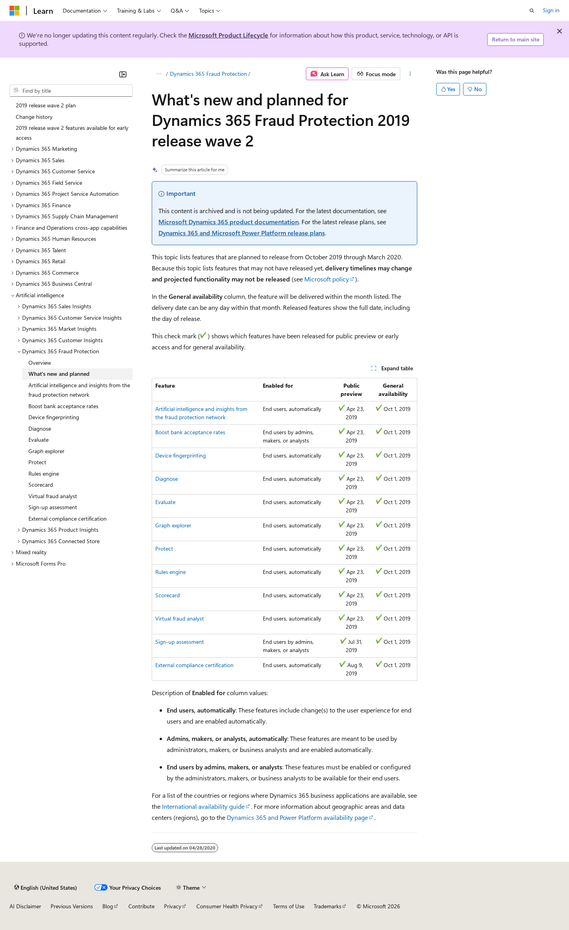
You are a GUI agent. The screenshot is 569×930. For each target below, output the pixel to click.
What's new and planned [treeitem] (58, 373)
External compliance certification (194, 665)
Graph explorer (173, 525)
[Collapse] (123, 74)
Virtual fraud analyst (179, 618)
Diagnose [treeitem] (39, 428)
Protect (164, 548)
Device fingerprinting (180, 455)
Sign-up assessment (179, 641)
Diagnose (166, 478)
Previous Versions (72, 906)
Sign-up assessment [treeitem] (52, 507)
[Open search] (532, 11)
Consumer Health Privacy (227, 906)
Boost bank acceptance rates (190, 432)
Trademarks (327, 906)
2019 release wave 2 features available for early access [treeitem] (72, 132)
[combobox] (71, 90)
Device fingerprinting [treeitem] (53, 417)
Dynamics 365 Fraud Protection (208, 73)
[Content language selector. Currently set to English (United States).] (45, 887)
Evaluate (165, 502)
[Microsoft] (14, 11)
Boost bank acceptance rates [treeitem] (63, 406)
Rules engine (170, 572)
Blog (107, 906)
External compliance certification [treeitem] (67, 518)
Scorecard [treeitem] (40, 484)
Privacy (172, 906)
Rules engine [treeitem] (43, 473)
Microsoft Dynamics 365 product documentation (228, 222)
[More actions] (410, 74)
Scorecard (167, 595)
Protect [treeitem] (37, 462)
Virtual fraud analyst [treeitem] (52, 496)
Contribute (141, 906)
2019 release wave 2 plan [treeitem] (46, 105)
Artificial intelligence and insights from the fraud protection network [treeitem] (79, 390)
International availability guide (203, 806)
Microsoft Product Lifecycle (228, 35)
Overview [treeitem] (39, 362)
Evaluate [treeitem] (38, 439)
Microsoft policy (326, 279)
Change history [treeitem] (34, 116)
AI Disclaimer (25, 906)
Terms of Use (288, 906)
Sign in (551, 10)
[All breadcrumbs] (159, 74)
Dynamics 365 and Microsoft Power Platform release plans (241, 233)
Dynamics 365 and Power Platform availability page (297, 817)
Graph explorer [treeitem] (46, 451)
